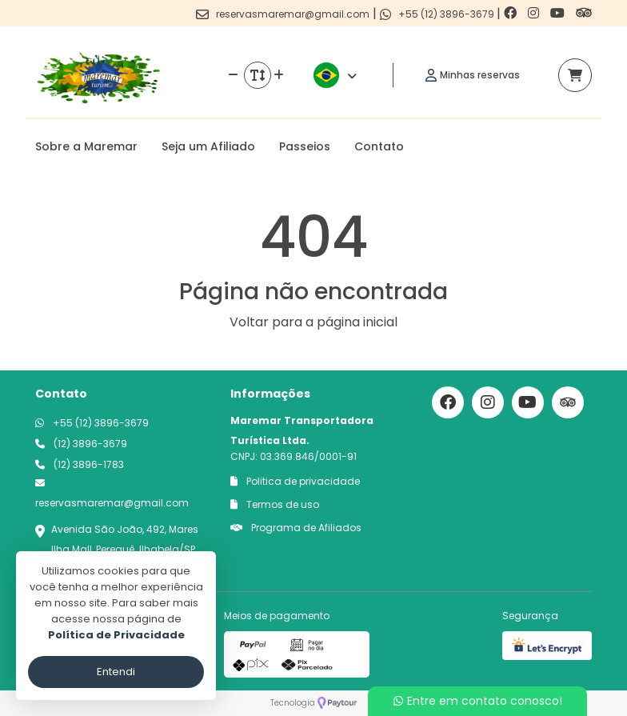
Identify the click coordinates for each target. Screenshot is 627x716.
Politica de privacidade (295, 481)
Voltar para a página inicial (313, 322)
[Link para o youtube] (559, 13)
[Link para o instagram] (535, 13)
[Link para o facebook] (512, 13)
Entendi (116, 671)
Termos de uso (274, 504)
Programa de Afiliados (295, 527)
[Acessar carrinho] (575, 75)
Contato (379, 146)
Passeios (304, 146)
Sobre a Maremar (86, 146)
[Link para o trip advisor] (584, 13)
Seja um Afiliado (208, 146)
